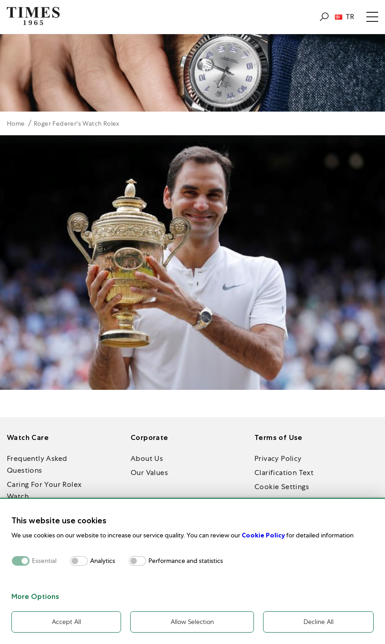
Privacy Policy (278, 458)
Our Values (149, 472)
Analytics (102, 560)
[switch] (79, 561)
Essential (44, 560)
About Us (147, 458)
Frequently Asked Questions (37, 464)
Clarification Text (284, 472)
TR (344, 17)
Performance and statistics (185, 560)
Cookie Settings (281, 486)
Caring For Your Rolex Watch (44, 490)
